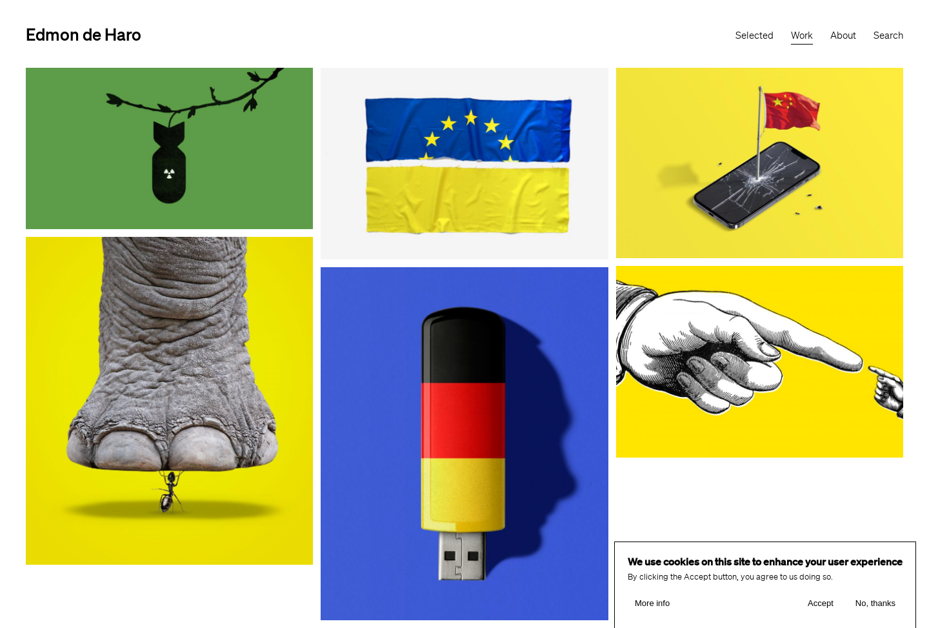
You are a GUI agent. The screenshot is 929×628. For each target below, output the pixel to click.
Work (802, 35)
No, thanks (875, 605)
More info (652, 605)
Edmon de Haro (83, 34)
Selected (754, 35)
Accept (821, 605)
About (843, 35)
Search (888, 35)
